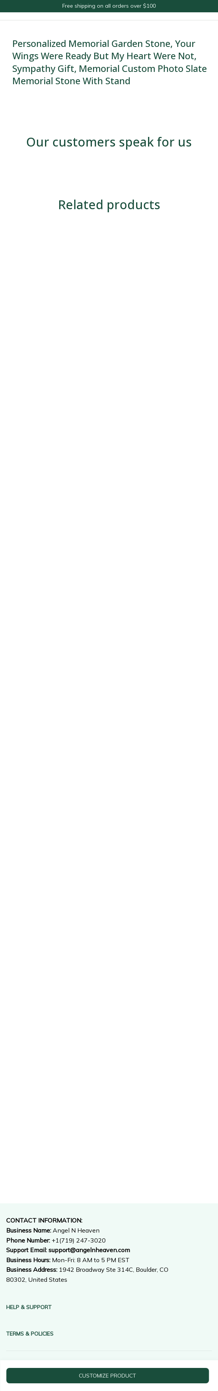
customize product (107, 1375)
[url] (89, 1250)
